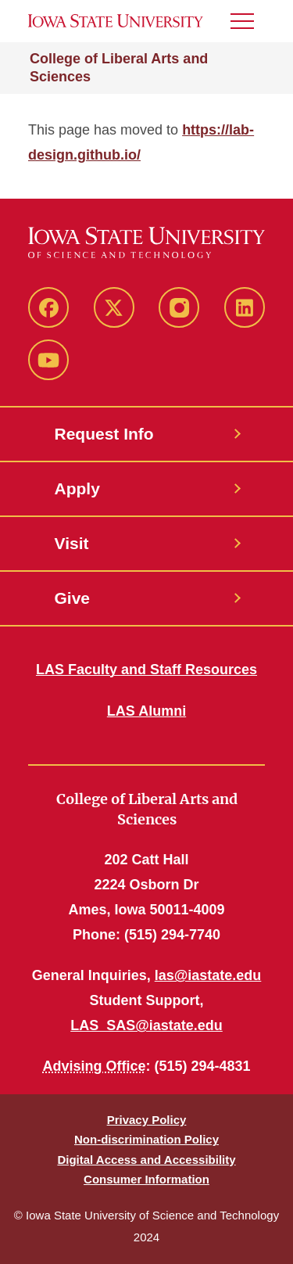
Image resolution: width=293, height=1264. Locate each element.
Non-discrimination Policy (146, 1139)
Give (73, 598)
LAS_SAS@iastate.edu (146, 1025)
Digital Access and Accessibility (146, 1159)
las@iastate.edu (208, 975)
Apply (77, 488)
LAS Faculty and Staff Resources (146, 669)
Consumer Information (146, 1179)
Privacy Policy (147, 1119)
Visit (72, 543)
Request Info (104, 434)
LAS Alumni (146, 711)
